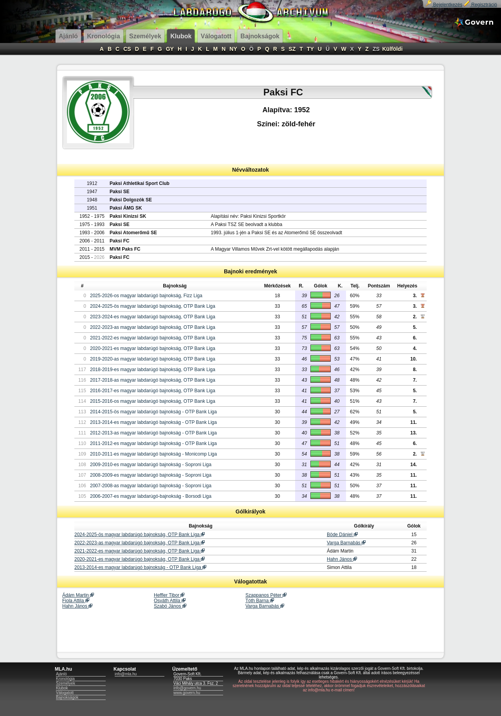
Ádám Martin (78, 595)
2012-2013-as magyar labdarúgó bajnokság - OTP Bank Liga (153, 433)
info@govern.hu (187, 688)
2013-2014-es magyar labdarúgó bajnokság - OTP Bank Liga (153, 422)
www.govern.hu (186, 693)
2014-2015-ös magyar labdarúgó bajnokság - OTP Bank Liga (153, 412)
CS (127, 49)
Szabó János (170, 606)
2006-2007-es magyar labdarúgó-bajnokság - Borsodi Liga (150, 496)
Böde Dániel (342, 534)
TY (310, 49)
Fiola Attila (75, 600)
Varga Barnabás (346, 543)
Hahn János (342, 559)
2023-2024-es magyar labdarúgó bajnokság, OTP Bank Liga (152, 316)
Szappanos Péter (266, 595)
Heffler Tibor (169, 595)
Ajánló (61, 674)
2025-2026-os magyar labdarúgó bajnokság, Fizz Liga (146, 295)
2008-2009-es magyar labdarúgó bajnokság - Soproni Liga (150, 475)
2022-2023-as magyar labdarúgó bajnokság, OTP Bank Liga (152, 327)
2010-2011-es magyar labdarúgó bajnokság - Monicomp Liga (153, 454)
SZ (292, 49)
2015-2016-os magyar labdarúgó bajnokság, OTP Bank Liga (152, 401)
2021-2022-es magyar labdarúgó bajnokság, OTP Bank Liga (152, 338)
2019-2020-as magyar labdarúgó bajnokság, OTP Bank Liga (152, 359)
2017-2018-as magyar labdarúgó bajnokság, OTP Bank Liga (152, 380)
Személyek (65, 683)
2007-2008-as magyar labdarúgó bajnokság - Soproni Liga (150, 485)
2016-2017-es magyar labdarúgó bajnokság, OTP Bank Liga (152, 390)
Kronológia (65, 679)
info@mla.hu (126, 674)
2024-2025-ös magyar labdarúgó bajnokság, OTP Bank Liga (152, 306)
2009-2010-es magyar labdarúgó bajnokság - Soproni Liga (150, 464)
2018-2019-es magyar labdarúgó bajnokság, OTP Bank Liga (152, 369)
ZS (376, 49)
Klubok (62, 688)
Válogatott (65, 693)
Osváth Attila (170, 600)
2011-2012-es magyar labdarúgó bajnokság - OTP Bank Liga (153, 443)
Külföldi (392, 49)
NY (233, 49)
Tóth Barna (259, 600)
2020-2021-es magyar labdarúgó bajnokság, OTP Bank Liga (152, 348)
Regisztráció (480, 4)
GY (170, 49)
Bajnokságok (67, 697)
